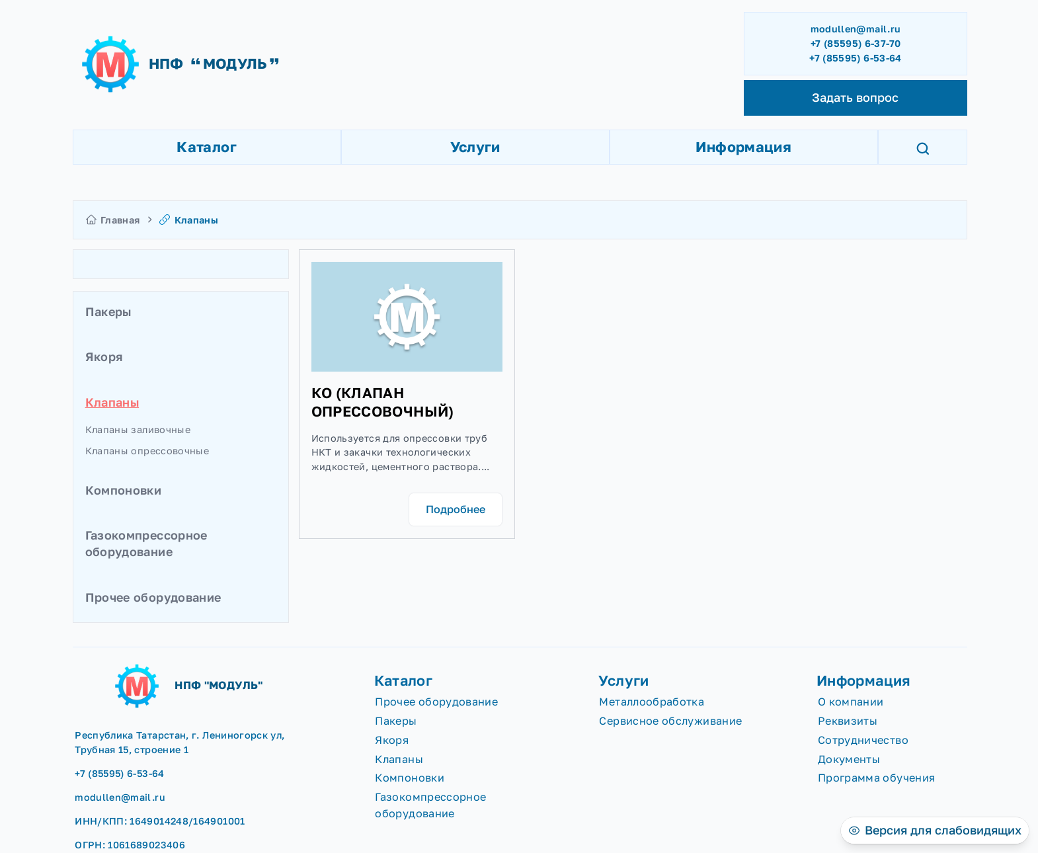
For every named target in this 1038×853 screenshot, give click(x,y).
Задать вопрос (855, 97)
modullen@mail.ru (856, 28)
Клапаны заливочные (137, 429)
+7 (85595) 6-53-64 (855, 57)
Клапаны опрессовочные (147, 450)
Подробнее (455, 509)
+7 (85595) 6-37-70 (855, 43)
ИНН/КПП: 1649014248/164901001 (160, 821)
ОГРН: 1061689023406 (130, 844)
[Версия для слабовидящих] (935, 830)
